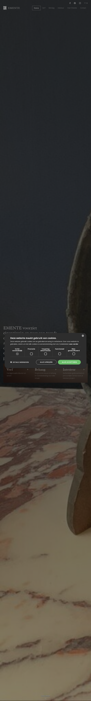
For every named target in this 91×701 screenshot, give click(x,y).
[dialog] (45, 350)
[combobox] (83, 336)
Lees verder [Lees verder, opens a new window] (73, 344)
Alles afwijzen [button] (46, 362)
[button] (19, 362)
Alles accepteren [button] (69, 362)
